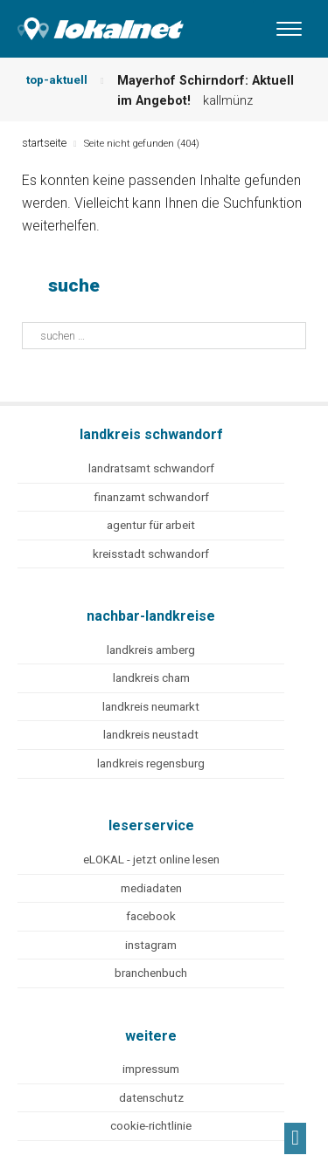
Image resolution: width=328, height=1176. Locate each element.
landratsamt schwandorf (151, 468)
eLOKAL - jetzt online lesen (151, 859)
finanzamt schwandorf (151, 497)
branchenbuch (151, 973)
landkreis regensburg (151, 763)
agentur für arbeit (151, 525)
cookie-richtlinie (151, 1125)
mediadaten (151, 888)
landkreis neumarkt (150, 706)
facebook (151, 916)
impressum (150, 1069)
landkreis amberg (151, 650)
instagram (151, 945)
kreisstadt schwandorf (151, 553)
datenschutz (151, 1097)
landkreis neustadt (151, 734)
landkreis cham (151, 677)
